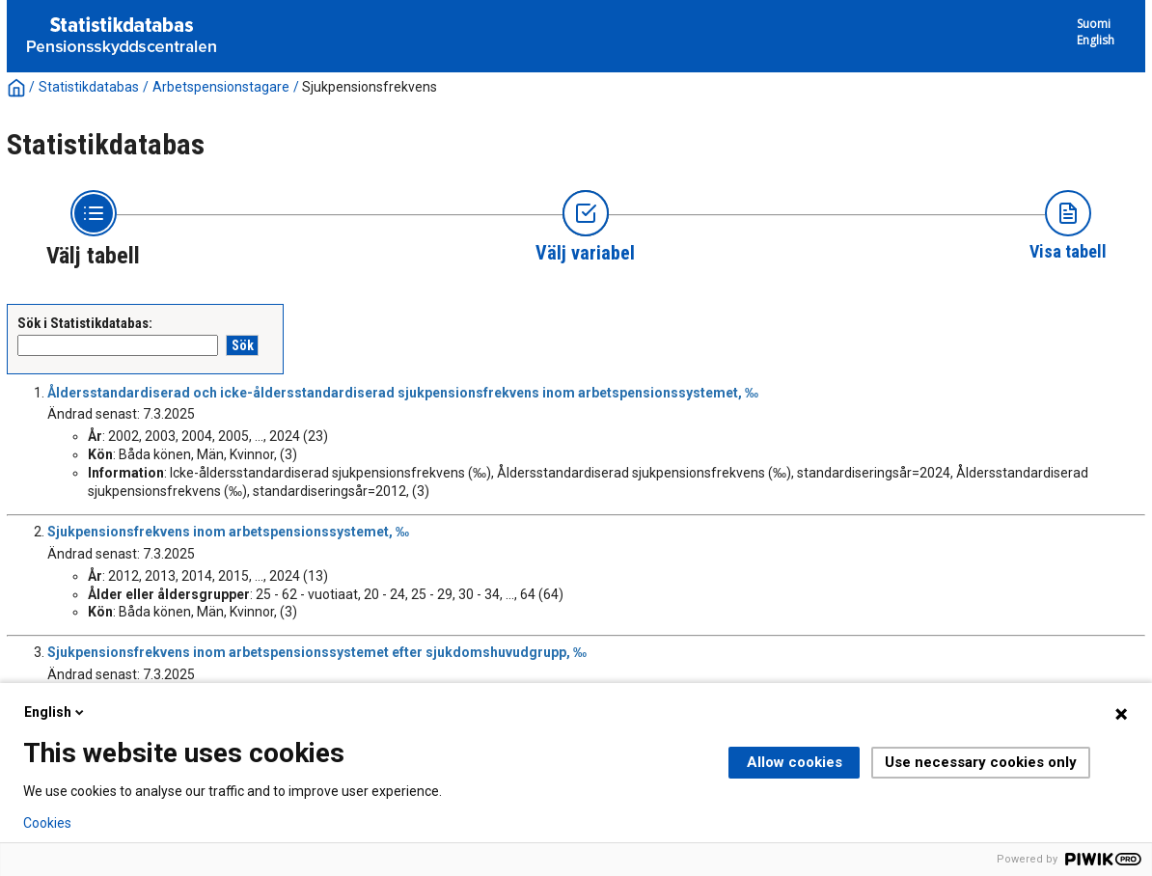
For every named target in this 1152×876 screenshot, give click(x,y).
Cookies (47, 823)
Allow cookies (794, 762)
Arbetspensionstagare (220, 87)
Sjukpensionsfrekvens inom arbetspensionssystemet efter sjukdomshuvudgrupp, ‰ (317, 652)
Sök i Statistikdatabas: (84, 323)
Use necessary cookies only (981, 762)
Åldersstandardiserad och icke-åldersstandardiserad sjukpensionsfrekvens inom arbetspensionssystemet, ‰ (402, 392)
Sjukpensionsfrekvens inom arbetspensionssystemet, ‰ (228, 531)
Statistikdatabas (89, 87)
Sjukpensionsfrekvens (369, 87)
